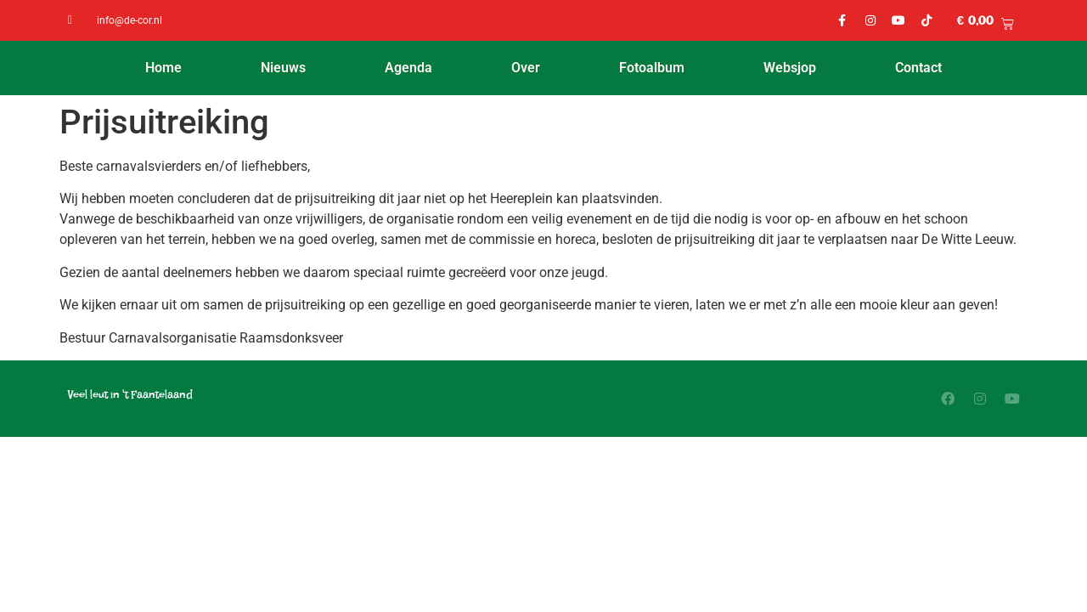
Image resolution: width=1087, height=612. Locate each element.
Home (163, 68)
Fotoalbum (651, 68)
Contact (918, 68)
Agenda (408, 68)
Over (525, 68)
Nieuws (283, 68)
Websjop (789, 68)
